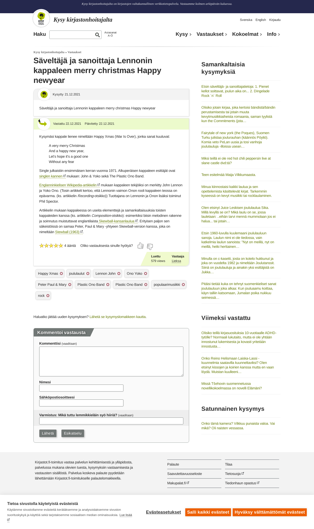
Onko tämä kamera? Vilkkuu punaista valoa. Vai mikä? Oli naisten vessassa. (238, 425)
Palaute (173, 464)
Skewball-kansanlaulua (116, 221)
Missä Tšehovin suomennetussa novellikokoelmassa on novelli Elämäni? (231, 385)
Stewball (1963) (67, 232)
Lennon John (105, 273)
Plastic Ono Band (90, 284)
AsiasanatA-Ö (110, 34)
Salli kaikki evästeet (207, 512)
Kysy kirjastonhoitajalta (48, 52)
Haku (39, 34)
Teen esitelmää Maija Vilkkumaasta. (228, 175)
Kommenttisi (50, 343)
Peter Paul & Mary (52, 284)
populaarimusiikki (167, 284)
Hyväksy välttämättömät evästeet (270, 512)
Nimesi (45, 382)
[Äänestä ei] (150, 247)
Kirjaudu (275, 20)
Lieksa (176, 261)
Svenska (246, 20)
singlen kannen (50, 176)
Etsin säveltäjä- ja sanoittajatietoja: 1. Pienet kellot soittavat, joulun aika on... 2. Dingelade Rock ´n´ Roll (235, 90)
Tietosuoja (233, 474)
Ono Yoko (134, 273)
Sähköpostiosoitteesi (57, 397)
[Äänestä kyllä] (141, 246)
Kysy (182, 34)
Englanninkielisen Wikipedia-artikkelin (67, 185)
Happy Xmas (48, 273)
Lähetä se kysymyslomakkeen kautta (118, 317)
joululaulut (76, 273)
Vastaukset (210, 34)
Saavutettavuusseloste (184, 474)
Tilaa (228, 464)
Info (271, 34)
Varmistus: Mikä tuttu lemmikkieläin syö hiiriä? (78, 415)
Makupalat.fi (176, 483)
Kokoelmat (245, 34)
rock (41, 295)
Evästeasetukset (162, 512)
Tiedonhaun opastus (240, 483)
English (261, 20)
